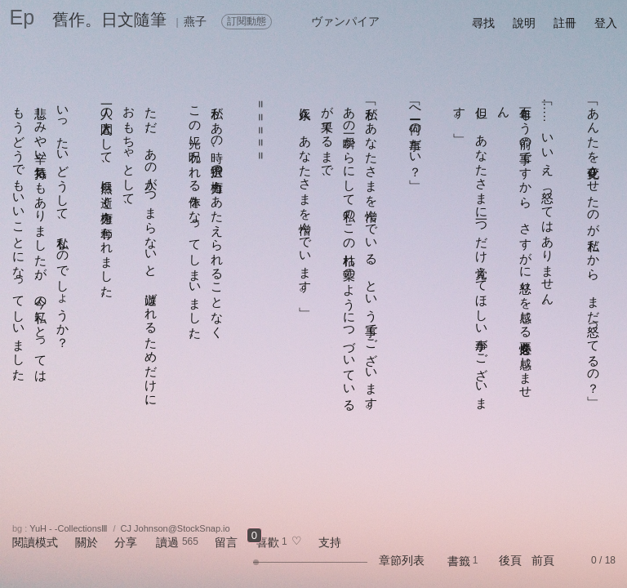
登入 (605, 22)
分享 (125, 542)
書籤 (458, 561)
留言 (226, 542)
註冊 (565, 22)
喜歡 (267, 542)
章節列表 (402, 560)
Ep (22, 17)
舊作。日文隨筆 (109, 20)
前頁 (542, 560)
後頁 (510, 560)
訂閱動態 (246, 21)
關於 (86, 542)
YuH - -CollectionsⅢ (68, 528)
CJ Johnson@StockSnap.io (175, 528)
